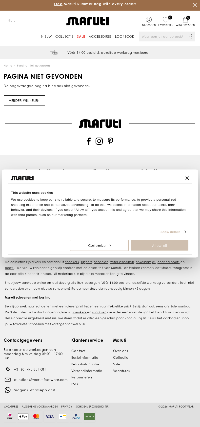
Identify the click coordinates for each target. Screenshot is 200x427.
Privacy (66, 406)
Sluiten (195, 4)
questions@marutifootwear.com (41, 380)
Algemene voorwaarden (40, 406)
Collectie (64, 36)
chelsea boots (169, 262)
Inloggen (149, 25)
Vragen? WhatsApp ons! (34, 390)
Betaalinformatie (85, 364)
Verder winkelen (24, 101)
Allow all (159, 245)
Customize (99, 245)
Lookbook (124, 36)
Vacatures (121, 371)
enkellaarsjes (146, 262)
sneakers (72, 262)
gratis (71, 283)
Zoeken (190, 36)
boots (9, 268)
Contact (78, 351)
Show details (170, 232)
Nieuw (46, 36)
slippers (86, 262)
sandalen (101, 262)
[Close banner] (187, 178)
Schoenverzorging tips (93, 406)
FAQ (74, 384)
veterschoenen (122, 262)
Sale (81, 36)
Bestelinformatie (84, 357)
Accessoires (100, 36)
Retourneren (81, 377)
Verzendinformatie (86, 371)
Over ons (120, 351)
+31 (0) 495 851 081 (30, 369)
